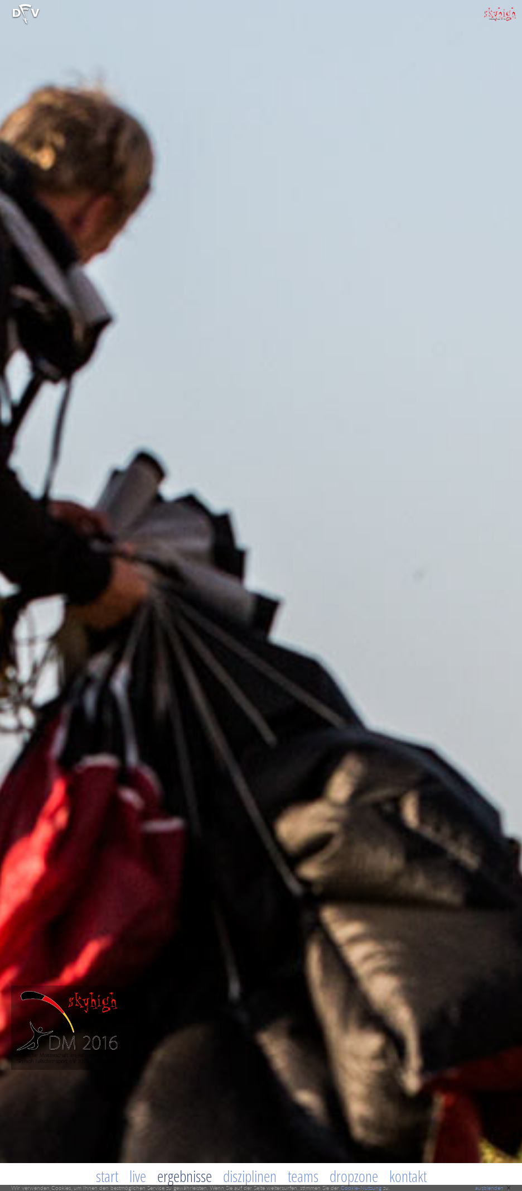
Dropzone (354, 1176)
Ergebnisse (184, 1176)
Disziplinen (250, 1176)
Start (107, 1176)
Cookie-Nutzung (361, 1187)
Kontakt (408, 1176)
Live (137, 1176)
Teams (303, 1176)
